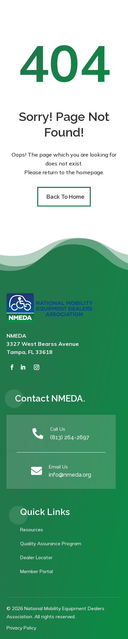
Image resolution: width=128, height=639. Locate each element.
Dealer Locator (36, 557)
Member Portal (36, 571)
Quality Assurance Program (50, 543)
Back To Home (65, 197)
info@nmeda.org (70, 475)
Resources (31, 530)
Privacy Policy (21, 628)
